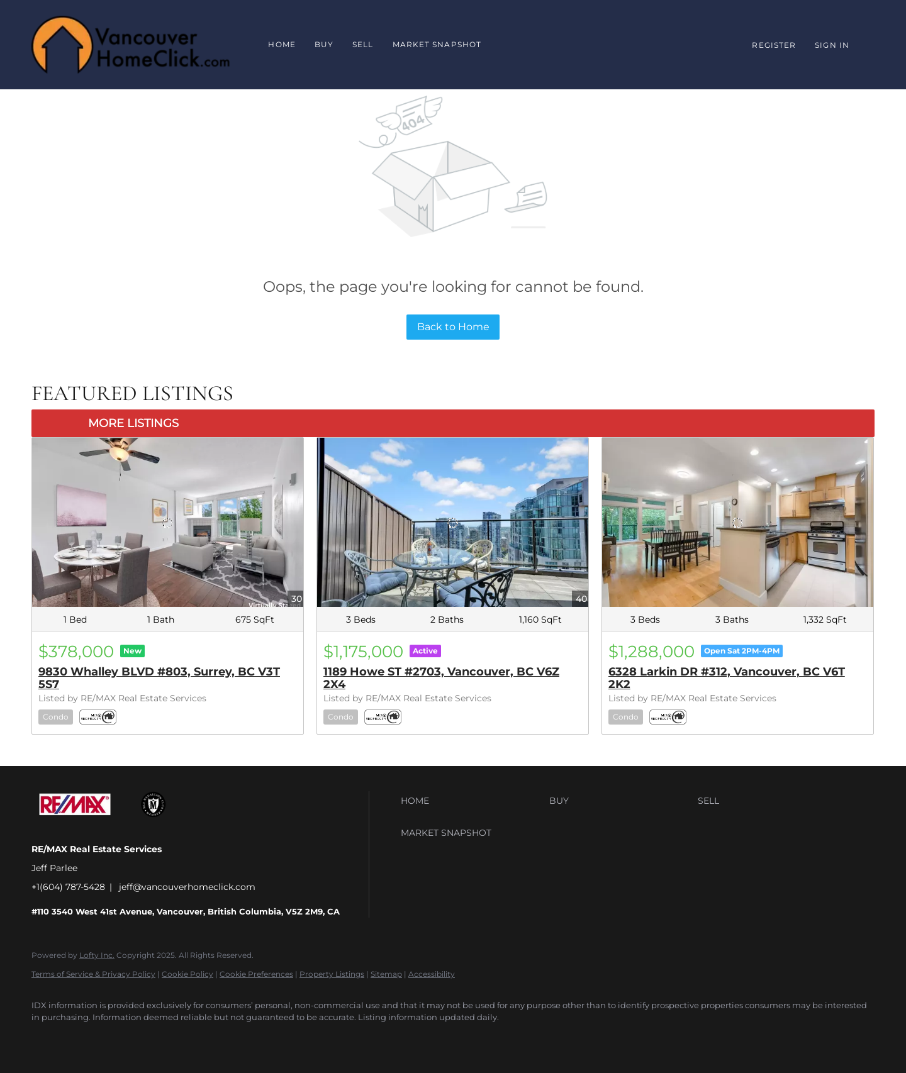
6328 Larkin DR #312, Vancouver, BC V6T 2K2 (726, 678)
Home (281, 44)
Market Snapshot (437, 44)
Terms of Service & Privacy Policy (93, 974)
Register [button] (774, 45)
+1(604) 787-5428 (68, 886)
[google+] (83, 1039)
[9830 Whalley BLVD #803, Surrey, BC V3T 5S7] (167, 522)
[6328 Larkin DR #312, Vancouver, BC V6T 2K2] (737, 522)
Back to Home (453, 327)
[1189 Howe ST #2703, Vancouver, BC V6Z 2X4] (452, 522)
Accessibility (431, 974)
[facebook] (46, 1039)
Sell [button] (362, 44)
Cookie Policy (187, 974)
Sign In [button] (832, 45)
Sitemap (386, 974)
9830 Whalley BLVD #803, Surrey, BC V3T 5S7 (159, 678)
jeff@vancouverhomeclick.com (187, 886)
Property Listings (331, 974)
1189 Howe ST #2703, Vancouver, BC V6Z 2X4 (441, 678)
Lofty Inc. (97, 955)
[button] (472, 800)
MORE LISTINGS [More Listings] (133, 423)
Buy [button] (324, 44)
